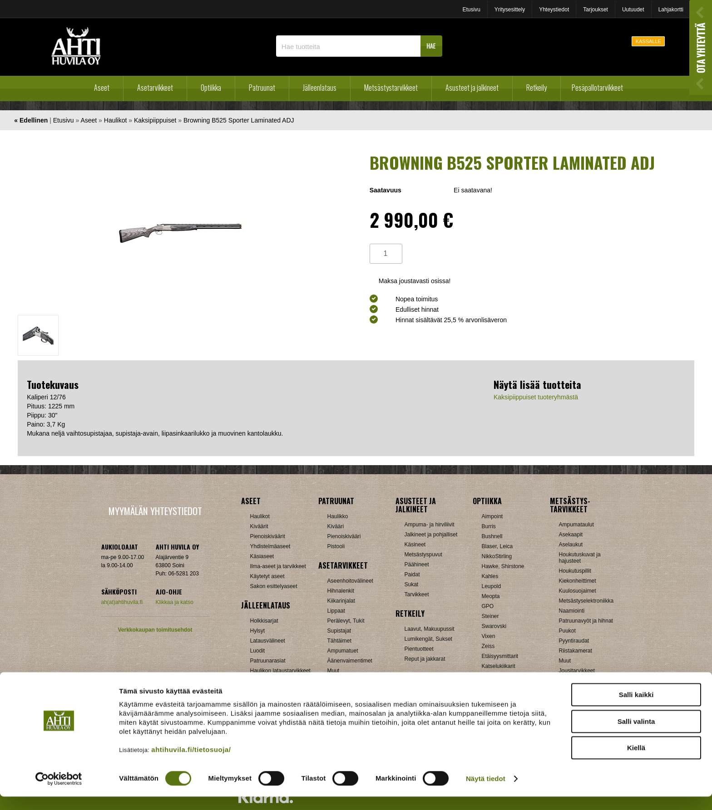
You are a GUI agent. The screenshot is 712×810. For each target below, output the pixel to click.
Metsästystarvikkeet (391, 87)
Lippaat (336, 611)
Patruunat (262, 87)
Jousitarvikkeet (577, 671)
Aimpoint (492, 516)
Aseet (101, 87)
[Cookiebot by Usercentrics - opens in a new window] (59, 792)
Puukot (567, 631)
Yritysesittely (509, 9)
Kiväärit (259, 526)
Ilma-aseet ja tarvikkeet (278, 566)
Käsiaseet (262, 556)
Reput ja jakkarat (425, 659)
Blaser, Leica (497, 546)
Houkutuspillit (575, 571)
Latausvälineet (267, 641)
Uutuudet (633, 9)
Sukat (412, 584)
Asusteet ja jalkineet (472, 87)
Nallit (256, 680)
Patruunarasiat (268, 661)
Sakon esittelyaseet (273, 586)
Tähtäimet (339, 641)
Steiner (490, 616)
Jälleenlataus (319, 87)
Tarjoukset (595, 9)
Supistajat (339, 631)
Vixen (488, 636)
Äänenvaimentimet (349, 661)
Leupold (491, 586)
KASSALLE (648, 41)
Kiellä (636, 761)
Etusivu (471, 9)
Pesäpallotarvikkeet (597, 87)
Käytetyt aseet (267, 576)
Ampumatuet (342, 651)
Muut (333, 671)
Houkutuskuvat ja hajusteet (580, 557)
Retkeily (536, 87)
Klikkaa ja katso (174, 602)
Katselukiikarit (498, 666)
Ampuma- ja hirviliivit (430, 524)
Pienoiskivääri (344, 536)
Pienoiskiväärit (267, 536)
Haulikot (115, 120)
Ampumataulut (576, 524)
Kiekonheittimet (577, 581)
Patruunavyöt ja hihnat (586, 621)
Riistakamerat (575, 651)
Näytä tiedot (485, 792)
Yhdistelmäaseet (270, 546)
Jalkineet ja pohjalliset (431, 534)
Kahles (490, 576)
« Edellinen (31, 120)
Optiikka (211, 87)
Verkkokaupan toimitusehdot (155, 630)
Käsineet (415, 544)
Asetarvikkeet (155, 87)
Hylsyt (257, 631)
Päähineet (417, 564)
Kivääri (335, 526)
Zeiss (488, 646)
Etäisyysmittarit (500, 656)
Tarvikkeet (417, 594)
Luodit (257, 651)
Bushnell (492, 536)
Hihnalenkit (340, 591)
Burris (489, 526)
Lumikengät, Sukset (428, 639)
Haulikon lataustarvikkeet (280, 671)
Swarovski (494, 626)
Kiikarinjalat (341, 601)
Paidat (412, 574)
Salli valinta (636, 735)
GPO (488, 606)
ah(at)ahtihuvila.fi (122, 602)
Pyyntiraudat (574, 641)
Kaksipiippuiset (155, 120)
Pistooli (336, 546)
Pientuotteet (419, 649)
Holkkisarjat (264, 621)
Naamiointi (572, 611)
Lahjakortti (670, 9)
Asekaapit (571, 534)
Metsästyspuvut (423, 554)
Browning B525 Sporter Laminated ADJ (238, 120)
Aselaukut (571, 544)
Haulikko (337, 516)
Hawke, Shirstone (503, 566)
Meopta (491, 596)
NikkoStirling (497, 556)
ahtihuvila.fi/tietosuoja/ (191, 763)
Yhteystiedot (554, 9)
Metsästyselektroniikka (586, 601)
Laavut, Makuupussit (430, 629)
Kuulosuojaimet (577, 591)
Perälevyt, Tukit (346, 621)
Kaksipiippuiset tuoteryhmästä (536, 397)
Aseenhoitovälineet (350, 581)
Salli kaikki (636, 708)
